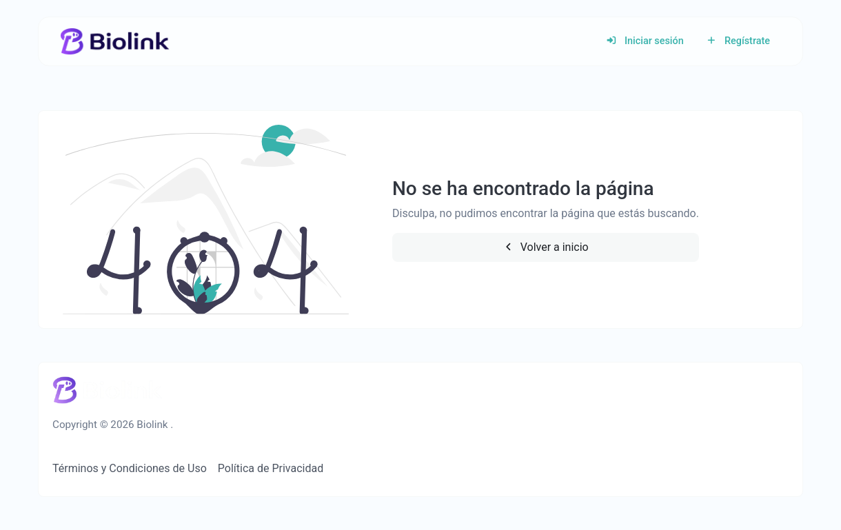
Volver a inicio (546, 247)
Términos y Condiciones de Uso (129, 468)
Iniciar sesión (645, 41)
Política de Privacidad (270, 468)
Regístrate (738, 41)
